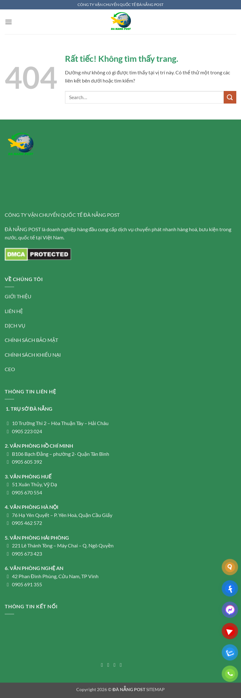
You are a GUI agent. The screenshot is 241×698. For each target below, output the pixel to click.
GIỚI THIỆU (18, 296)
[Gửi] (230, 97)
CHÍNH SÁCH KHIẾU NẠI (33, 355)
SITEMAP (155, 689)
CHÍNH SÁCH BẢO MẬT (31, 340)
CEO (10, 369)
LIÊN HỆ (14, 311)
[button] (8, 21)
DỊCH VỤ (15, 325)
